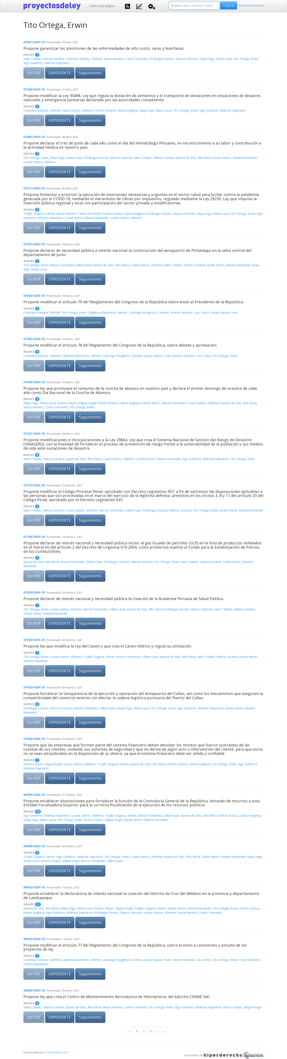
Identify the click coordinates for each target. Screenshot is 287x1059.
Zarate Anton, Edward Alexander (235, 158)
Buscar (228, 5)
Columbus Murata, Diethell (84, 59)
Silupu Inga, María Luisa (216, 59)
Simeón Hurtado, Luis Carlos (189, 312)
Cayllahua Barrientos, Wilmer (107, 312)
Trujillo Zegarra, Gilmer (39, 214)
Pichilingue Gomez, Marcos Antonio (173, 59)
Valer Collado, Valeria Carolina (43, 59)
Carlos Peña (52, 1052)
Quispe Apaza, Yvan (224, 312)
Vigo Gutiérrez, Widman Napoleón (46, 63)
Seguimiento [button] (90, 72)
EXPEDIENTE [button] (60, 72)
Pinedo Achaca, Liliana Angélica (116, 110)
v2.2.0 (63, 1052)
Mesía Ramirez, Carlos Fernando (125, 59)
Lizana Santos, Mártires (77, 110)
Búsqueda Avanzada (251, 5)
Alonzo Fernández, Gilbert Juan (71, 265)
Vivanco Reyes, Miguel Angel (76, 403)
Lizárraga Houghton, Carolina (149, 312)
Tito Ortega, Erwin (245, 59)
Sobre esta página (102, 6)
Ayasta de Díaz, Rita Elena (193, 158)
